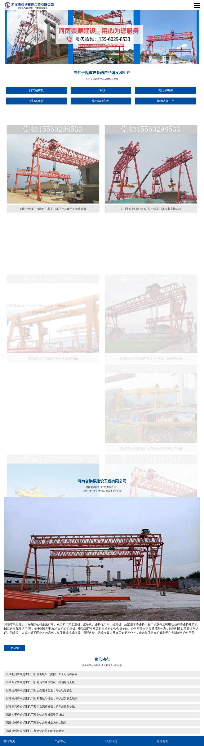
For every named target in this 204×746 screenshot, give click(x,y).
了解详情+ (15, 647)
